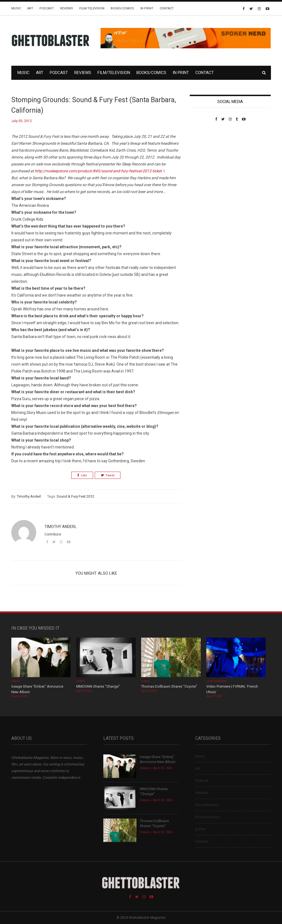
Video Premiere (216, 681)
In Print (146, 8)
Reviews (66, 8)
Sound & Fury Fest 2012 (75, 496)
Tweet (107, 475)
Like (82, 475)
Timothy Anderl (29, 496)
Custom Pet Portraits (206, 159)
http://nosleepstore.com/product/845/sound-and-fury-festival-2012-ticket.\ (100, 171)
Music (16, 8)
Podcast (46, 8)
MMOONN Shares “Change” (98, 686)
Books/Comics (122, 8)
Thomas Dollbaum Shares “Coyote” (169, 686)
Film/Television (91, 8)
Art (30, 8)
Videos (15, 681)
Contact (167, 8)
